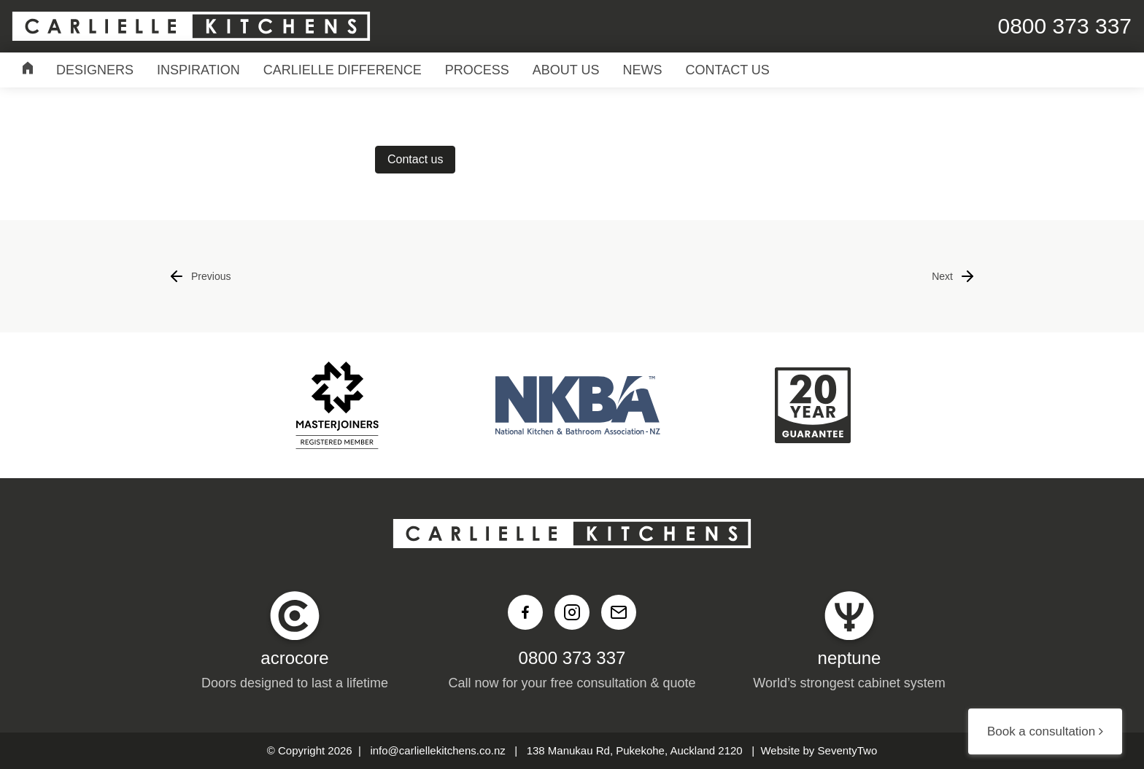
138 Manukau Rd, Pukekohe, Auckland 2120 (635, 750)
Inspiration (198, 70)
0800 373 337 (572, 658)
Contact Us (728, 70)
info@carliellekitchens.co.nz (437, 750)
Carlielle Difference (342, 70)
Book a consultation (1045, 731)
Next (954, 276)
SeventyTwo (848, 750)
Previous (199, 276)
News (642, 70)
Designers (95, 70)
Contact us (415, 159)
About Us (566, 70)
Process (477, 70)
